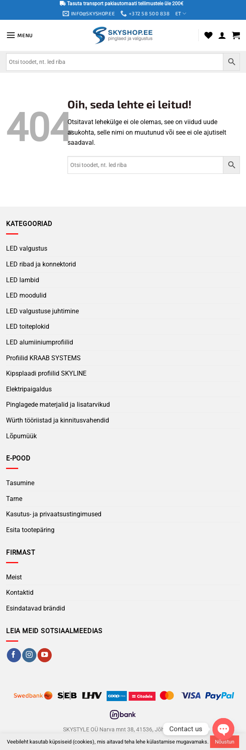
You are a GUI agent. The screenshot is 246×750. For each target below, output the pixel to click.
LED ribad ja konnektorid (41, 264)
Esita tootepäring (30, 530)
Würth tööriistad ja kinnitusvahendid (57, 421)
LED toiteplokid (27, 327)
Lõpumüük (21, 436)
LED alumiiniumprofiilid (39, 342)
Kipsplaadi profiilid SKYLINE (46, 374)
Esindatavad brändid (35, 609)
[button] (20, 36)
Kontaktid (20, 593)
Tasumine (20, 483)
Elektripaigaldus (29, 389)
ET (182, 14)
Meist (14, 577)
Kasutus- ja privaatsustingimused (53, 514)
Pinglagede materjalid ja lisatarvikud (58, 405)
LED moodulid (26, 296)
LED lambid (22, 280)
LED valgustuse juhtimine (42, 311)
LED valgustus (26, 249)
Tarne (14, 499)
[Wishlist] (208, 35)
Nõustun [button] (224, 742)
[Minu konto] (222, 35)
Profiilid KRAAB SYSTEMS (43, 358)
